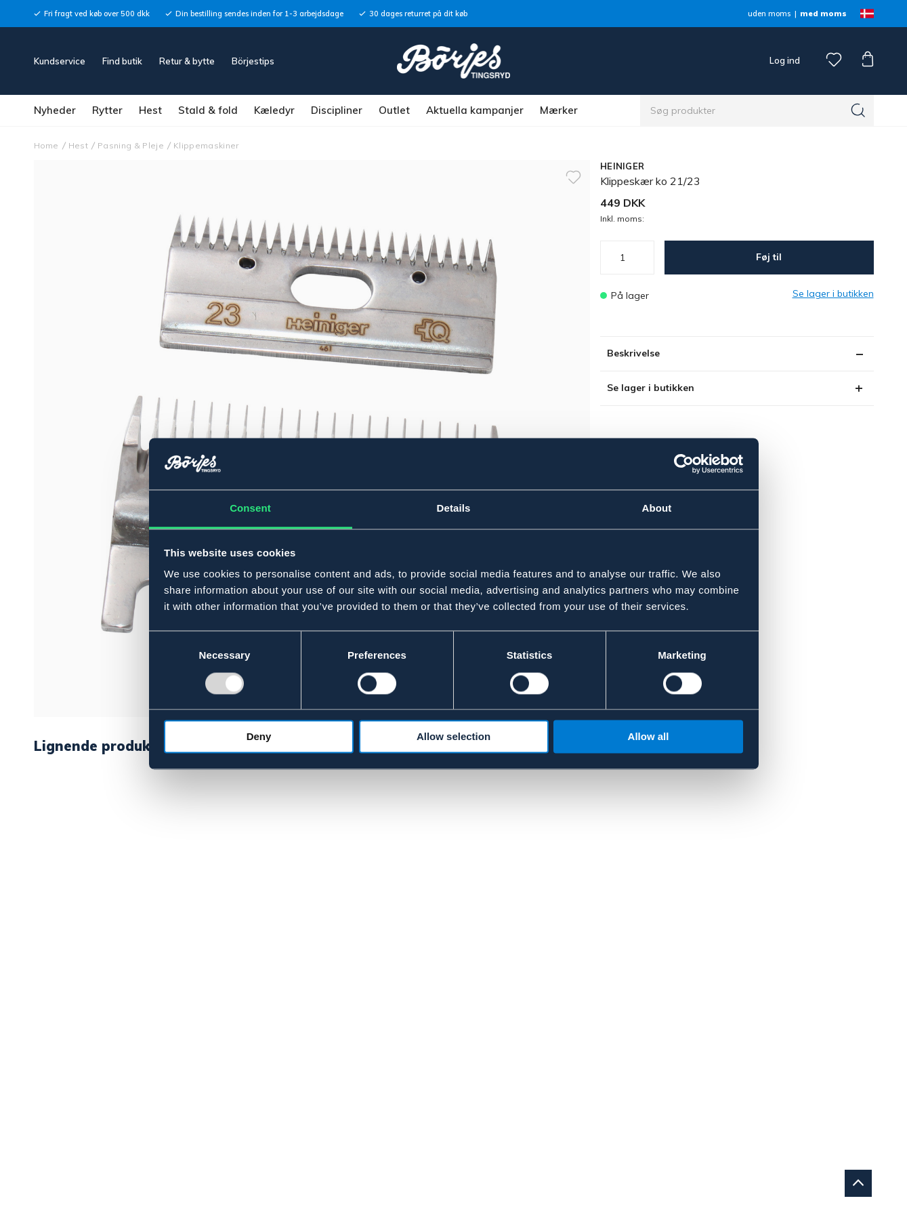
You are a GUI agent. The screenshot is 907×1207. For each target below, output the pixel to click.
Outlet (394, 110)
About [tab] (657, 508)
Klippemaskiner (206, 145)
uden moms (769, 13)
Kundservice (59, 61)
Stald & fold (208, 110)
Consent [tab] (250, 508)
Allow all (648, 737)
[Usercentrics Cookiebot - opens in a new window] (684, 463)
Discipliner (336, 110)
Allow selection (453, 737)
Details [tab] (454, 508)
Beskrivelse (633, 353)
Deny (259, 737)
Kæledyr (274, 110)
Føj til (769, 257)
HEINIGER (622, 166)
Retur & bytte (187, 61)
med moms (823, 13)
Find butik (122, 61)
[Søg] (858, 110)
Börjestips (253, 61)
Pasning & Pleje (131, 145)
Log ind (784, 60)
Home (46, 145)
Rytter (107, 110)
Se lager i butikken (650, 388)
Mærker (559, 110)
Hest (150, 110)
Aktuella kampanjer (475, 110)
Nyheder (55, 110)
